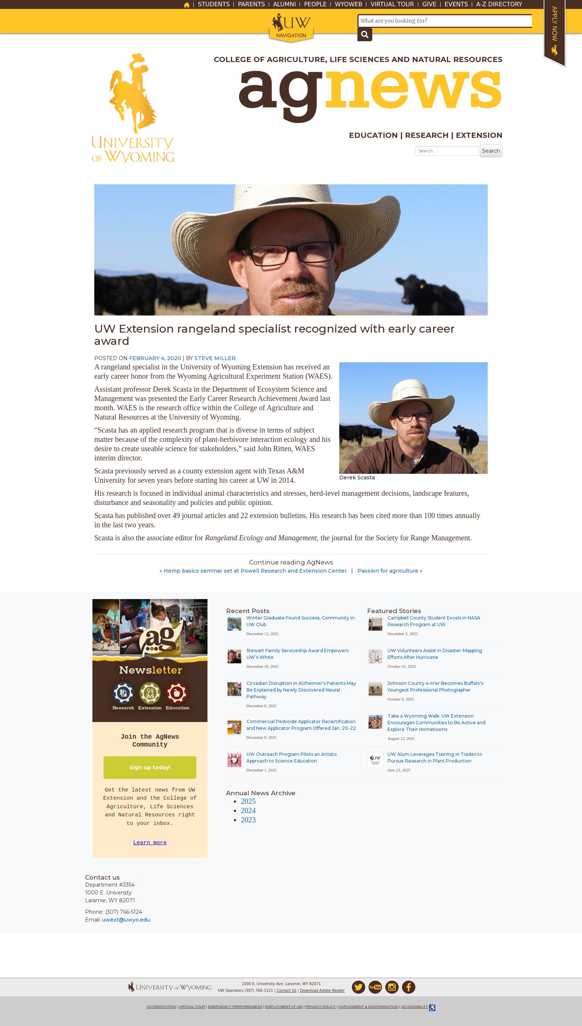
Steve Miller (215, 358)
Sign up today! (150, 767)
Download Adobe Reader (322, 990)
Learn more (150, 843)
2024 (248, 810)
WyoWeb (348, 4)
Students (214, 4)
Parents (251, 4)
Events (456, 4)
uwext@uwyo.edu (126, 919)
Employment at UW (284, 1006)
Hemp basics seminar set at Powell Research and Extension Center (255, 570)
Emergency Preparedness (235, 1006)
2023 (248, 820)
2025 (248, 801)
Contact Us (287, 990)
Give (429, 4)
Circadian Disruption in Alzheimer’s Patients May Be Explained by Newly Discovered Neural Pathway (301, 689)
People (315, 4)
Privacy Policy (320, 1006)
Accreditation (161, 1006)
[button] (291, 27)
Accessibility (414, 1006)
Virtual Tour (392, 4)
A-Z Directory (499, 4)
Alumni (284, 4)
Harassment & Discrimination (368, 1006)
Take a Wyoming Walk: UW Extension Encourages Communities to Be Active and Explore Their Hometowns (436, 722)
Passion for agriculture (387, 570)
